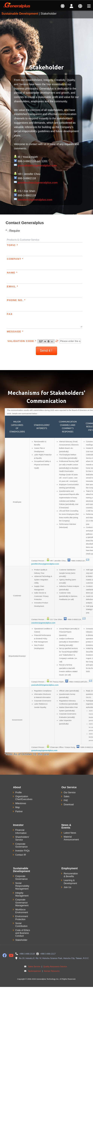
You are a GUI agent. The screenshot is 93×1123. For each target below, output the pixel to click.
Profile (18, 792)
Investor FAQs (22, 850)
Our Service (70, 792)
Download (69, 804)
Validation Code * (34, 341)
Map (17, 807)
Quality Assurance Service (55, 966)
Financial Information (21, 831)
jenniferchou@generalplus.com (37, 182)
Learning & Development (70, 881)
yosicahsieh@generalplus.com (37, 165)
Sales (66, 796)
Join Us (67, 887)
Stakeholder (21, 940)
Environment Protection (21, 918)
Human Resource (51, 971)
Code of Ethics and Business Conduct (22, 933)
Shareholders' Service (22, 838)
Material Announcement (71, 838)
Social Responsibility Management (22, 886)
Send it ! (46, 350)
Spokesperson (34, 971)
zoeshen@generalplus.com (35, 199)
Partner (19, 811)
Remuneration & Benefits (71, 875)
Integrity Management (22, 894)
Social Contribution (21, 924)
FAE (66, 800)
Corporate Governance (21, 845)
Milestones (20, 803)
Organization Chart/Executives (24, 798)
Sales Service (34, 966)
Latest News (70, 833)
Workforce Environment (21, 911)
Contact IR (20, 855)
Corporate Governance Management (22, 902)
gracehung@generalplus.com (44, 750)
